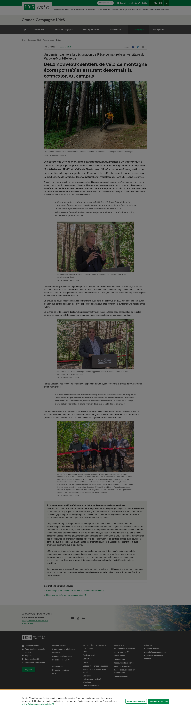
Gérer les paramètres (136, 701)
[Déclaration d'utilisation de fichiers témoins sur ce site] (95, 701)
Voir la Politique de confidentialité (37, 704)
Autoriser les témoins (158, 701)
